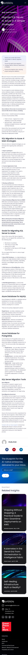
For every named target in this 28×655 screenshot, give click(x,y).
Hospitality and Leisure (8, 649)
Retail (3, 639)
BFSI (3, 643)
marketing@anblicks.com (12, 605)
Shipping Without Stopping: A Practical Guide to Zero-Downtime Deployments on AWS (13, 517)
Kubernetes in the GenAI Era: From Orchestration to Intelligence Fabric (13, 553)
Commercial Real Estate (8, 645)
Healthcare (4, 641)
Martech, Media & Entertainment (10, 647)
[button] (25, 3)
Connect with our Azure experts (10, 425)
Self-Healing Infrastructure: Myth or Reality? (12, 584)
